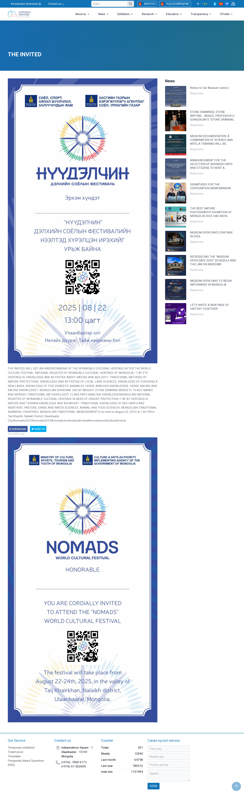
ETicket (226, 14)
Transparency (201, 14)
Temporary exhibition (21, 747)
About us (82, 14)
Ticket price (15, 752)
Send (153, 786)
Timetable (14, 756)
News (103, 14)
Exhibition (125, 14)
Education (174, 14)
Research (150, 14)
